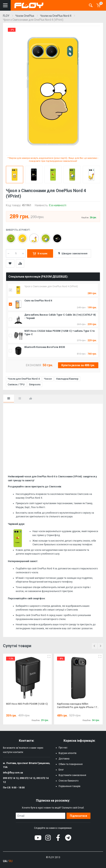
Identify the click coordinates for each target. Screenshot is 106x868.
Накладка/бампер (67, 378)
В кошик (40, 253)
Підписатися (78, 815)
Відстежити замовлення (72, 775)
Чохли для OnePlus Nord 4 (24, 378)
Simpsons (35, 384)
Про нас (63, 747)
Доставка (64, 758)
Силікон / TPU (16, 384)
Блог (61, 769)
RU (11, 861)
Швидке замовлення (72, 253)
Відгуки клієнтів (68, 753)
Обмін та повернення (71, 764)
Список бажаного (68, 780)
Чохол (48, 378)
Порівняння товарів (69, 786)
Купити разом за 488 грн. (78, 365)
